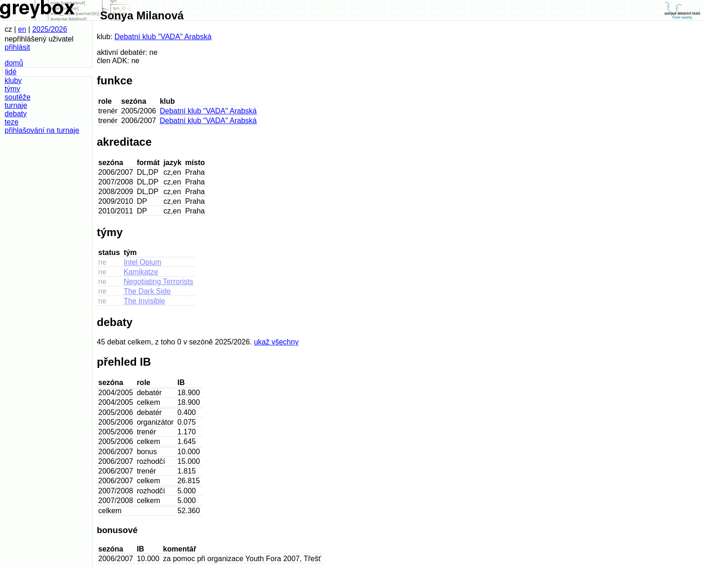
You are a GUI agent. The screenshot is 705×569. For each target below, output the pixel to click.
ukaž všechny (276, 342)
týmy (12, 89)
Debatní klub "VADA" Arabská (162, 37)
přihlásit (17, 47)
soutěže (17, 97)
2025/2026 (49, 29)
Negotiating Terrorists (158, 281)
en (22, 29)
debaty (16, 114)
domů (14, 63)
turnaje (16, 105)
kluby (13, 80)
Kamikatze (141, 272)
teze (11, 122)
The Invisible (144, 301)
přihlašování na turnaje (42, 130)
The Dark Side (147, 291)
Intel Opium (142, 262)
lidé (11, 72)
